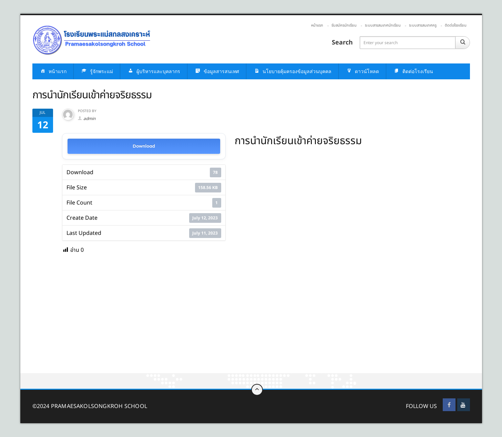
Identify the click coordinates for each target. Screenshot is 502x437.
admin (89, 119)
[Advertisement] (227, 322)
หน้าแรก (317, 25)
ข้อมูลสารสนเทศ (216, 71)
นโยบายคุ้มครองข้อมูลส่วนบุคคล (292, 71)
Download (144, 146)
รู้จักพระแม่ (97, 71)
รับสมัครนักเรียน (344, 25)
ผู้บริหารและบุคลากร (153, 71)
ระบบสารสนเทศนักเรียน (383, 25)
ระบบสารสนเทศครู (423, 25)
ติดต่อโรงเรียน (456, 25)
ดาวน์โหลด (362, 71)
